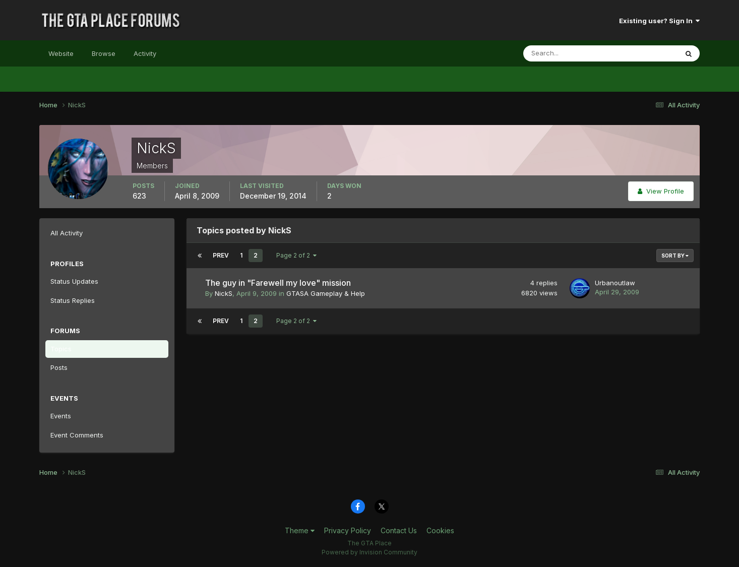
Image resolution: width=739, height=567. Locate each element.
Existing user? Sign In (659, 21)
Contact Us (399, 530)
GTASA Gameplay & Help (325, 293)
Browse (103, 53)
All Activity (66, 233)
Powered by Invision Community (369, 552)
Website (61, 53)
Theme (300, 530)
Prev (221, 255)
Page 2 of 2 (296, 255)
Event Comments (76, 435)
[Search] (567, 53)
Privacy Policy (347, 530)
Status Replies (72, 300)
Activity (145, 53)
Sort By (675, 256)
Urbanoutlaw (615, 283)
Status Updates (74, 281)
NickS (223, 293)
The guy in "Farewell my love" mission (278, 283)
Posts (59, 367)
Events (60, 416)
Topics (61, 349)
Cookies (440, 530)
